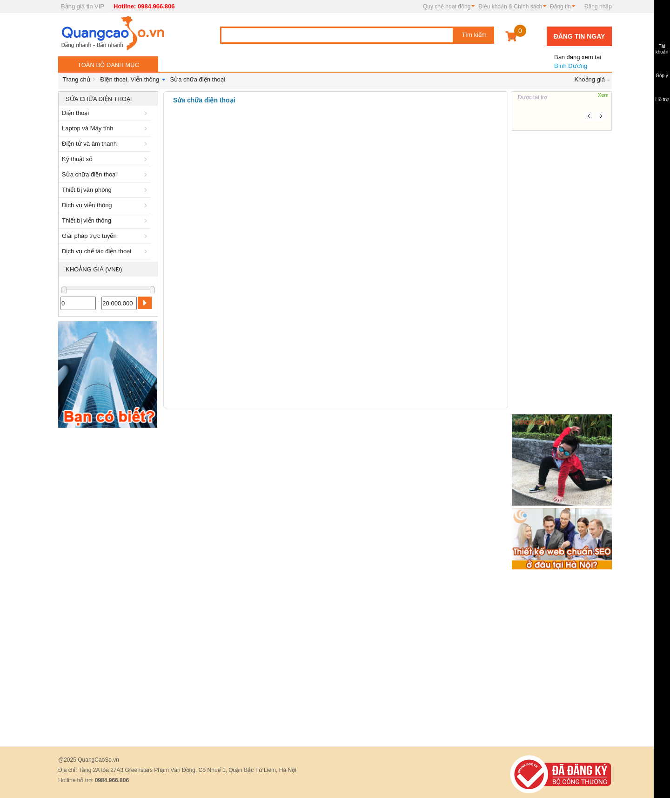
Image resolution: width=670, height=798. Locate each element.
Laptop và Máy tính (106, 128)
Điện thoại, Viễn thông (129, 79)
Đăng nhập (598, 6)
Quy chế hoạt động (446, 6)
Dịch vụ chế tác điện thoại (106, 251)
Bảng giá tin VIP (82, 6)
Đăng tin (560, 6)
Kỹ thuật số (106, 159)
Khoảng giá (589, 79)
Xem (603, 95)
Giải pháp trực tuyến (106, 235)
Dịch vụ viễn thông (106, 205)
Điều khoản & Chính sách (510, 6)
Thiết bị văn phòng (106, 189)
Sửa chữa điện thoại (197, 79)
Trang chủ (76, 79)
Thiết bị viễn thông (106, 220)
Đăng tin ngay (579, 36)
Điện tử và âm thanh (106, 143)
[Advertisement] (108, 572)
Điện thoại (106, 112)
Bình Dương (577, 57)
